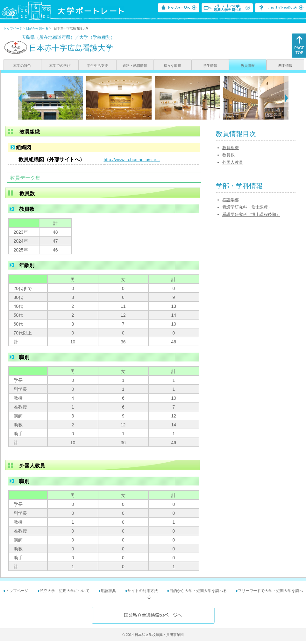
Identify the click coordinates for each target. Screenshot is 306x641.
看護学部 (230, 199)
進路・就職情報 (135, 65)
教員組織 (230, 147)
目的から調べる (37, 28)
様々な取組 (172, 65)
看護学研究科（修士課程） (247, 207)
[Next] (286, 98)
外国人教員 (232, 162)
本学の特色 (22, 65)
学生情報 (210, 65)
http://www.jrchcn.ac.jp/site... (132, 159)
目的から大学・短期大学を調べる (198, 591)
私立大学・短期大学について (64, 591)
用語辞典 (108, 591)
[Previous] (20, 98)
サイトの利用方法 (142, 591)
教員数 (228, 155)
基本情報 (285, 65)
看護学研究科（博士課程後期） (251, 214)
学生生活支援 (97, 65)
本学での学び (59, 65)
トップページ (13, 28)
